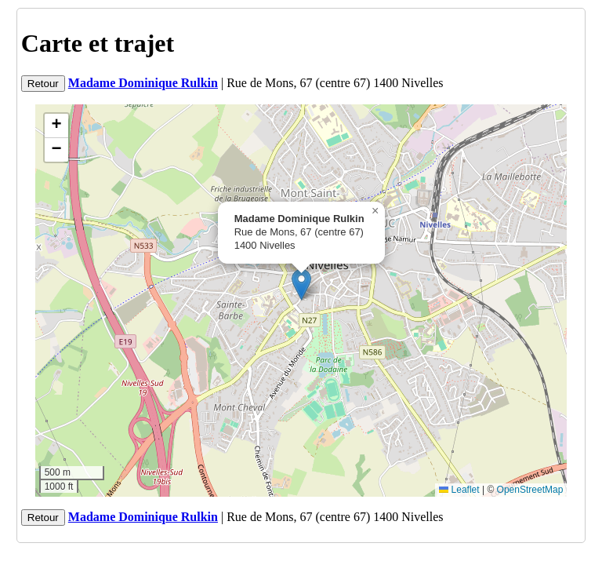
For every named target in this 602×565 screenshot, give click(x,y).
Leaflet (459, 489)
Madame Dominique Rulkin (143, 82)
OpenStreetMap (530, 489)
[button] (301, 284)
